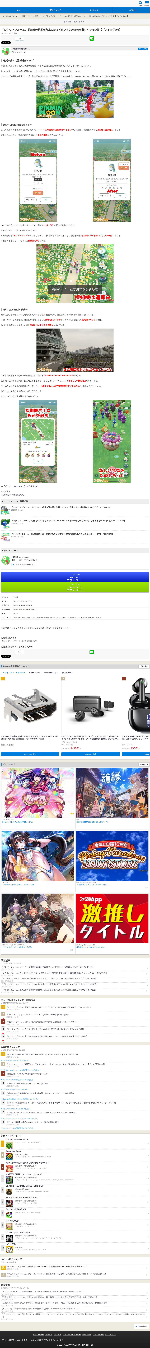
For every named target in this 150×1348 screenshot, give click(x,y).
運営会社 (57, 1335)
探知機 (29, 641)
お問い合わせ (38, 1335)
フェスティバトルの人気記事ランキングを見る (18, 1128)
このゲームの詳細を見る (24, 564)
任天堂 (23, 641)
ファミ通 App (9, 4)
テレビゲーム (67, 673)
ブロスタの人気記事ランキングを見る (15, 1089)
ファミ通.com (98, 1335)
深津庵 (35, 641)
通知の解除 (86, 1335)
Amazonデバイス (51, 673)
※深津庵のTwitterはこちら (12, 495)
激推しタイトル (80, 22)
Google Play (75, 587)
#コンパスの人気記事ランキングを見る (15, 1060)
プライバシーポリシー (72, 1335)
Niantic (4, 641)
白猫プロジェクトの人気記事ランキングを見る (18, 1080)
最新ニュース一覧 (41, 16)
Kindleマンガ (34, 673)
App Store (75, 577)
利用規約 (48, 1335)
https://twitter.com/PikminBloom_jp (25, 609)
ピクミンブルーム (14, 641)
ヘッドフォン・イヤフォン (14, 673)
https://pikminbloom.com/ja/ (22, 605)
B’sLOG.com (110, 1335)
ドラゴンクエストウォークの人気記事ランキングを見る (21, 1070)
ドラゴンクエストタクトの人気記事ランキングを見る (20, 1118)
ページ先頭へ (143, 1326)
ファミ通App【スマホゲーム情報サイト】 (16, 16)
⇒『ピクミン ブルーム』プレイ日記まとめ (19, 486)
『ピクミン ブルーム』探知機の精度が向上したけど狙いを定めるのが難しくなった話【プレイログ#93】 (89, 16)
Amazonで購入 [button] (30, 754)
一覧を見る (144, 666)
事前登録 (67, 22)
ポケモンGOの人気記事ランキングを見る (16, 1109)
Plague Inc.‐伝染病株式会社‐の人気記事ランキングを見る (20, 1099)
